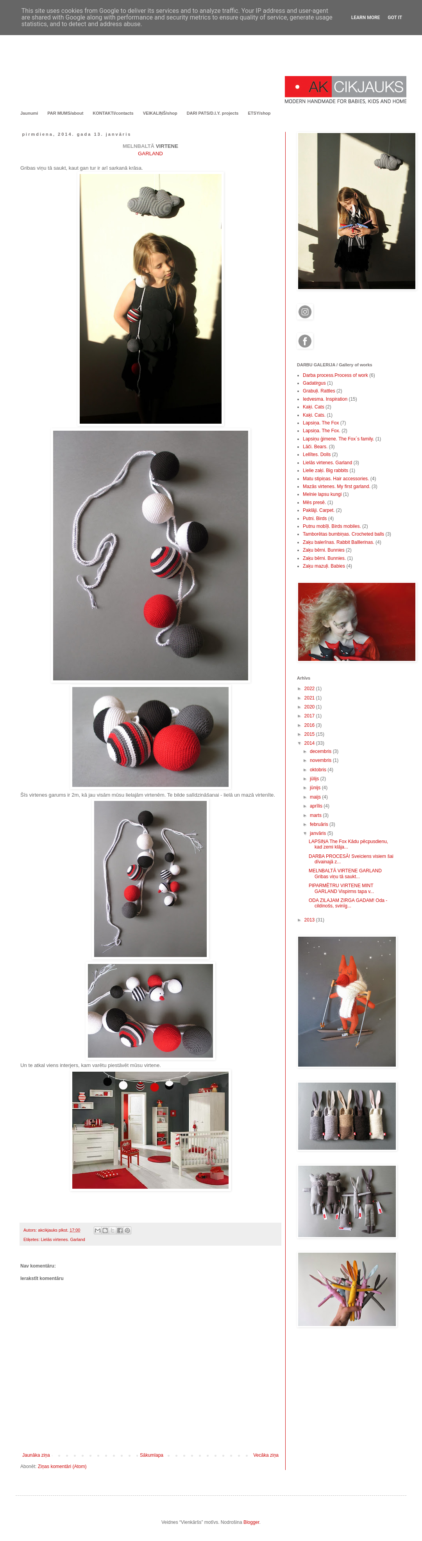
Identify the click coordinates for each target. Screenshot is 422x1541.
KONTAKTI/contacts (113, 113)
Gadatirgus (314, 383)
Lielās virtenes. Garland (63, 1239)
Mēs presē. (314, 502)
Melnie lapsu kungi (322, 494)
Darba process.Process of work (335, 375)
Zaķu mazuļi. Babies (324, 566)
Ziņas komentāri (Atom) (62, 1466)
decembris (321, 751)
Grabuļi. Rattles (319, 391)
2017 (310, 716)
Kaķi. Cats (313, 407)
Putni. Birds (315, 518)
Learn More (365, 17)
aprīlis (317, 806)
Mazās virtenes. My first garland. (336, 486)
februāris (319, 824)
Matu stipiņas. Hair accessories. (336, 478)
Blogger (251, 1522)
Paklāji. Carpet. (318, 510)
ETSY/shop (259, 113)
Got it (395, 17)
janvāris (318, 833)
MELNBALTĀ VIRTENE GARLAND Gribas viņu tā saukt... (345, 873)
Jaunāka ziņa (36, 1455)
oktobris (318, 769)
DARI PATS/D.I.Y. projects (213, 113)
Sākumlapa (151, 1455)
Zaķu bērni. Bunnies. (324, 558)
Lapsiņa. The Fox (321, 423)
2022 (310, 688)
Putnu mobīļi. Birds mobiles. (332, 526)
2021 (310, 698)
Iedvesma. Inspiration (325, 399)
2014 (310, 743)
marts (316, 815)
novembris (321, 760)
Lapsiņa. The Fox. (321, 430)
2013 (310, 920)
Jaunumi (29, 113)
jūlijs (315, 778)
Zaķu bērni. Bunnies (324, 550)
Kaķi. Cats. (314, 415)
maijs (316, 797)
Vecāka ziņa (266, 1455)
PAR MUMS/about (65, 113)
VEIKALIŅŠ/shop (160, 113)
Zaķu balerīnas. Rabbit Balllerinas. (338, 542)
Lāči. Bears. (315, 446)
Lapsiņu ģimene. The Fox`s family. (338, 439)
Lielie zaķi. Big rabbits (325, 470)
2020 (310, 707)
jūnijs (316, 787)
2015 (310, 734)
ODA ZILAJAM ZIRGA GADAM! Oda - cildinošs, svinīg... (348, 903)
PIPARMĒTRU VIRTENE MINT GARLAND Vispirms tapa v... (341, 888)
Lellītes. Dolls (317, 454)
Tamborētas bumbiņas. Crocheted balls (343, 534)
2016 (310, 725)
